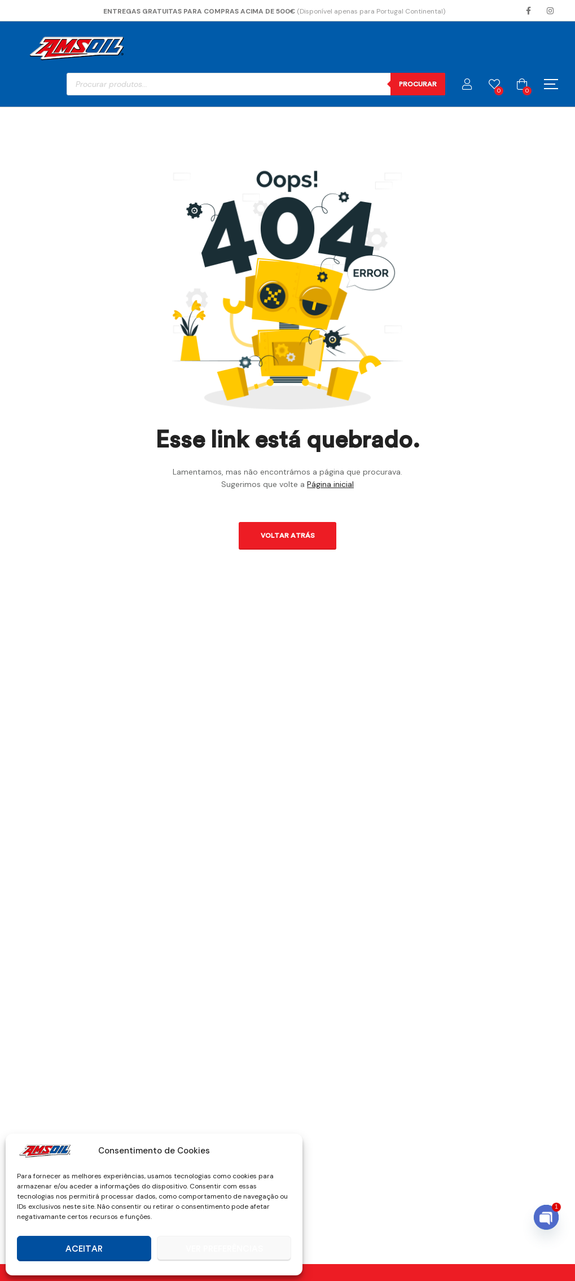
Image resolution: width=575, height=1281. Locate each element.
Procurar (418, 84)
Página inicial (330, 484)
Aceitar (84, 1248)
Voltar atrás (288, 535)
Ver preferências (224, 1248)
